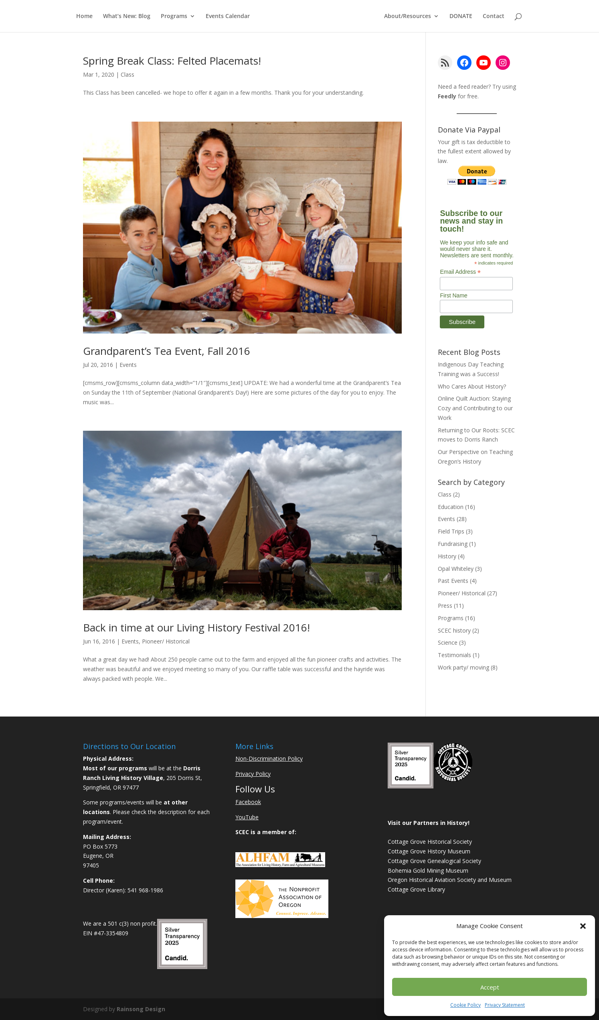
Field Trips (451, 531)
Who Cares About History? (472, 386)
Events (128, 365)
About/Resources (407, 16)
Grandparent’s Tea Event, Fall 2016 (166, 351)
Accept (489, 987)
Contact (493, 16)
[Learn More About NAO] (281, 916)
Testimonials (454, 655)
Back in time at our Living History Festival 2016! (196, 627)
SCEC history (454, 630)
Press (445, 605)
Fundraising (452, 544)
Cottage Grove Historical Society (430, 841)
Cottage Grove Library (416, 889)
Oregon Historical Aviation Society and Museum (450, 880)
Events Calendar (228, 16)
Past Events (453, 580)
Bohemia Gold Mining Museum (428, 870)
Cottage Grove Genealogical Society (434, 861)
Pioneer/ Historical (166, 641)
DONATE (460, 16)
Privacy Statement (505, 1005)
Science (447, 642)
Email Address (460, 272)
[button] (583, 926)
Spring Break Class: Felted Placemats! (172, 60)
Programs (174, 16)
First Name (453, 295)
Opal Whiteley (456, 568)
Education (450, 507)
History (447, 556)
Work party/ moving (463, 667)
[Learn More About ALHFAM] (280, 865)
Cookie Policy (465, 1005)
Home (84, 16)
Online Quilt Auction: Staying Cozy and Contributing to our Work (475, 408)
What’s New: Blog (126, 16)
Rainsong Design (141, 1009)
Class (127, 74)
